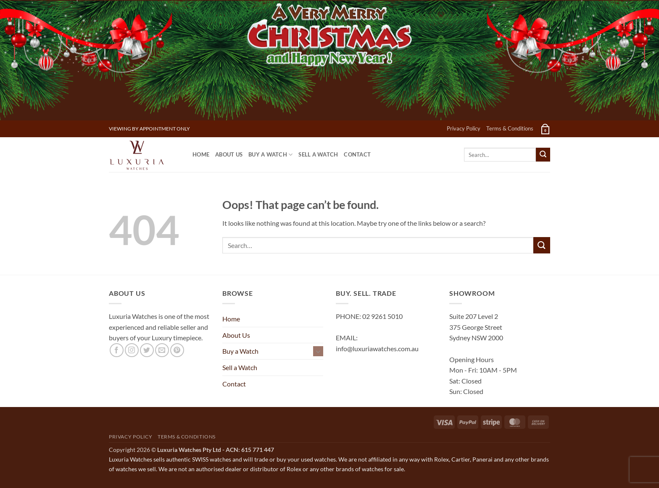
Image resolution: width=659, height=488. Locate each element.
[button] (544, 128)
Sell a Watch (318, 154)
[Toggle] (318, 351)
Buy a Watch (270, 155)
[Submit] (543, 155)
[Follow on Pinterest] (177, 350)
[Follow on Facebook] (117, 350)
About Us (229, 154)
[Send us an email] (162, 350)
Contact (357, 154)
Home (200, 154)
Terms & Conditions (509, 128)
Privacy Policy (463, 128)
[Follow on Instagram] (132, 350)
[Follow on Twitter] (147, 350)
